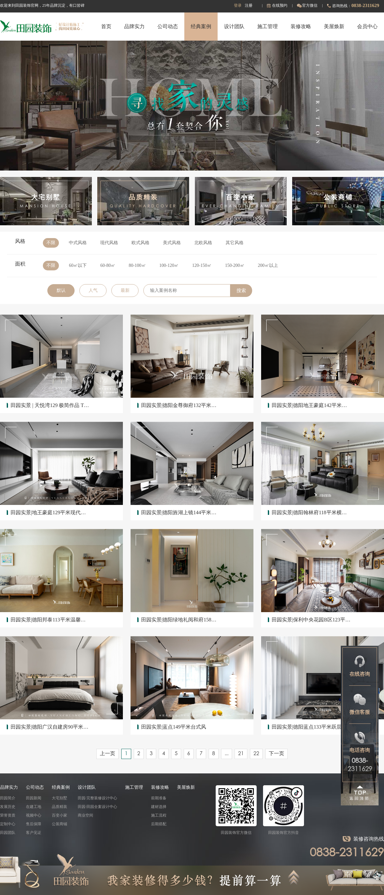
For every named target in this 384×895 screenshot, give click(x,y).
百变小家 (59, 815)
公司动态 (167, 26)
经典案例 (201, 26)
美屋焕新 (334, 26)
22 (256, 753)
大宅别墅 (59, 798)
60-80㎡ (107, 265)
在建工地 (33, 807)
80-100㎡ (137, 265)
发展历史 (7, 807)
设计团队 (234, 26)
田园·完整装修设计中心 (97, 798)
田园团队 (7, 833)
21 (241, 753)
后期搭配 (158, 824)
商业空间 (85, 815)
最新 (125, 290)
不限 (50, 242)
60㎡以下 (78, 265)
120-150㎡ (202, 265)
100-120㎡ (169, 265)
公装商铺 (59, 824)
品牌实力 (134, 26)
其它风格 (235, 242)
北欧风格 (203, 242)
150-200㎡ (234, 265)
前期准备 (158, 798)
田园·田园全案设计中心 (97, 807)
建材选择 (158, 807)
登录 (238, 5)
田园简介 (7, 798)
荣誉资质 (7, 815)
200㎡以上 (268, 265)
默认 (61, 290)
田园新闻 (33, 798)
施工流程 (158, 815)
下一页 (276, 753)
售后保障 (33, 824)
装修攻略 (301, 26)
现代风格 (109, 242)
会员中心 (367, 26)
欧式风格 (140, 242)
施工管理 (267, 26)
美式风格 (172, 242)
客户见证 (33, 833)
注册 (248, 5)
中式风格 (78, 242)
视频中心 (33, 815)
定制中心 (7, 824)
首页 (106, 26)
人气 (93, 290)
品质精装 (59, 807)
